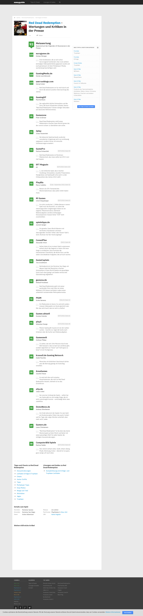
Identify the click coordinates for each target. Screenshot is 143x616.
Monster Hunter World (49, 583)
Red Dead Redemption (44, 23)
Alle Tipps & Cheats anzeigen (86, 106)
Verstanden (127, 612)
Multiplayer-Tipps (23, 485)
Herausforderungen (24, 471)
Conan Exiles (78, 64)
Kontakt (31, 588)
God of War (77, 70)
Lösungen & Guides (49, 2)
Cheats (19, 476)
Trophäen (20, 499)
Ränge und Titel (22, 491)
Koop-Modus (21, 488)
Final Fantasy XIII (62, 585)
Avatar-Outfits (22, 479)
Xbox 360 (64, 512)
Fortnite (77, 52)
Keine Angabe (56, 514)
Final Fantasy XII (47, 585)
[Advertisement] (57, 10)
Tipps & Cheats (35, 2)
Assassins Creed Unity (49, 592)
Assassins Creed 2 (48, 599)
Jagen (19, 496)
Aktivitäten (21, 493)
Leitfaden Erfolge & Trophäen (27, 474)
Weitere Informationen (113, 612)
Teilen (40, 35)
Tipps (19, 482)
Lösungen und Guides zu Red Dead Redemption (54, 466)
